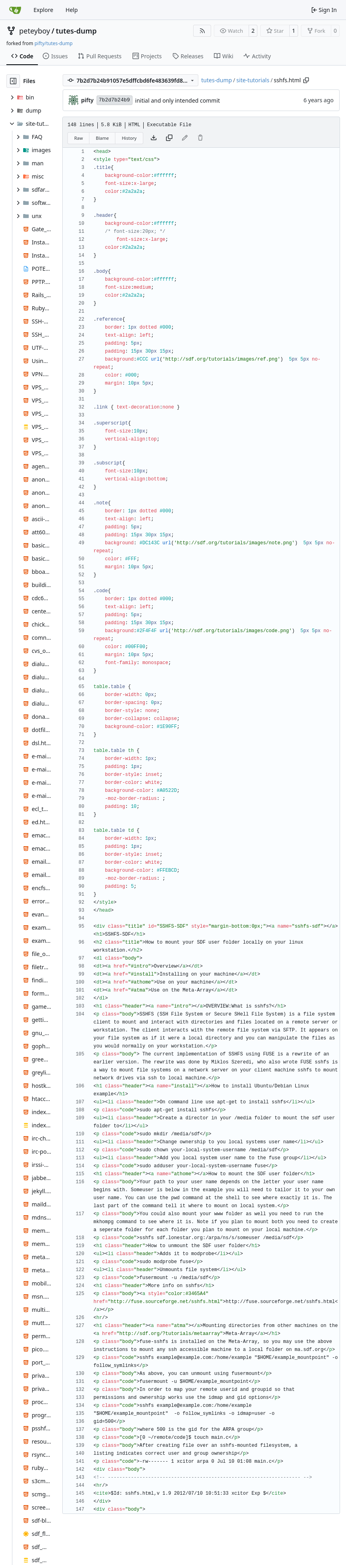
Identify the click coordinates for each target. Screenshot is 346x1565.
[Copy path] (306, 80)
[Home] (15, 10)
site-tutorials (252, 80)
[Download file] (153, 138)
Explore (43, 10)
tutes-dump (76, 31)
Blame (102, 138)
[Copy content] (169, 138)
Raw (78, 138)
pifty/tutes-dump (53, 43)
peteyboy (34, 31)
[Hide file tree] (13, 81)
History (129, 138)
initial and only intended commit (177, 100)
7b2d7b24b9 (114, 100)
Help (71, 10)
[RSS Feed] (202, 31)
